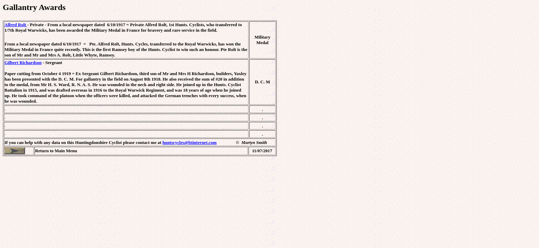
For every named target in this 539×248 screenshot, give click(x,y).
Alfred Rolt (15, 24)
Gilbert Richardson (23, 62)
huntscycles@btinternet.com (190, 142)
